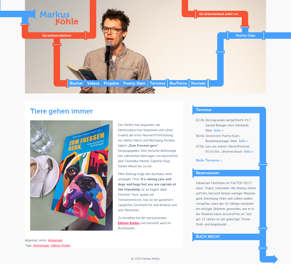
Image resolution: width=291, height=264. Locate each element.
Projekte (111, 83)
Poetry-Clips (245, 35)
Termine (157, 83)
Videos (93, 83)
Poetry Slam (134, 83)
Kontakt (198, 83)
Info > (219, 130)
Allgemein (55, 240)
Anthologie (41, 245)
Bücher (76, 83)
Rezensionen (208, 173)
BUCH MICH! (208, 236)
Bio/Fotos (178, 83)
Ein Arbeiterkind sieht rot (218, 14)
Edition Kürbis (128, 223)
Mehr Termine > (209, 160)
